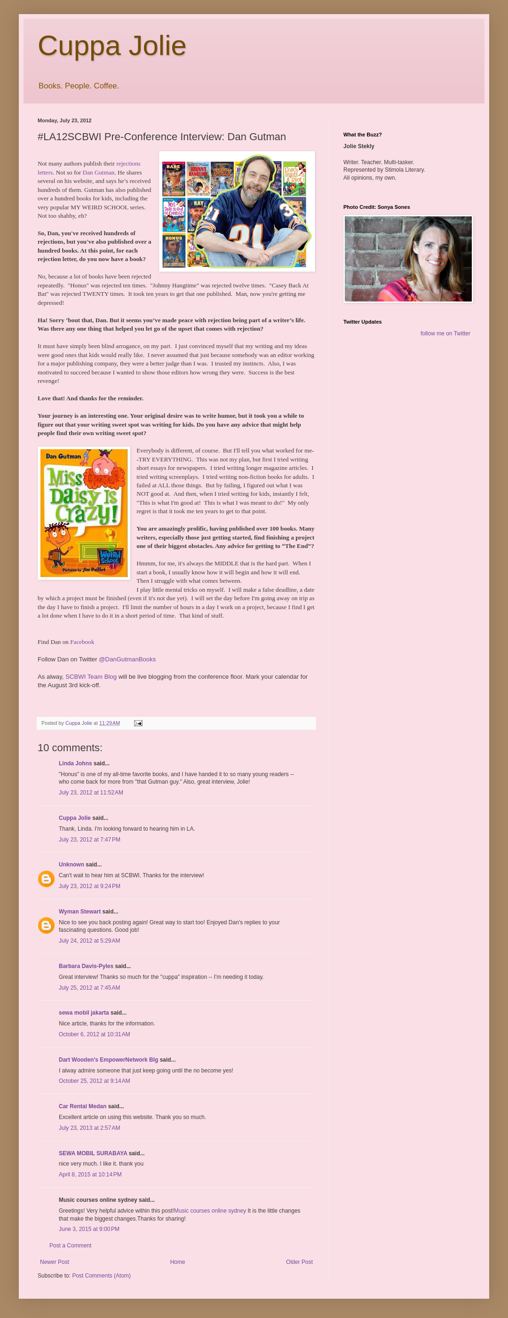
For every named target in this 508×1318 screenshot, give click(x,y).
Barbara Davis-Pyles (86, 966)
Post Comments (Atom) (101, 1275)
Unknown (71, 864)
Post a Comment (70, 1245)
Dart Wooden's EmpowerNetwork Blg (108, 1059)
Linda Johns (75, 763)
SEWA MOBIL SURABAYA (93, 1153)
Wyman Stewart (80, 911)
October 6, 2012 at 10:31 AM (94, 1034)
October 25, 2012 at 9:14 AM (94, 1081)
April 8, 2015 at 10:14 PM (90, 1174)
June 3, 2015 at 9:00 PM (89, 1229)
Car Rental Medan (82, 1106)
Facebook (82, 641)
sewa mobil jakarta (84, 1012)
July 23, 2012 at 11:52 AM (91, 792)
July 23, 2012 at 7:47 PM (89, 839)
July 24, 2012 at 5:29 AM (89, 940)
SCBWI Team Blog (91, 676)
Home (177, 1262)
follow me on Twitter (445, 333)
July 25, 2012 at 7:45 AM (89, 988)
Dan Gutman (99, 172)
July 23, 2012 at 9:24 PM (89, 886)
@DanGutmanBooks (127, 659)
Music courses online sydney (210, 1210)
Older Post (299, 1262)
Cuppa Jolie (112, 45)
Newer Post (54, 1262)
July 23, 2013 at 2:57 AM (89, 1128)
